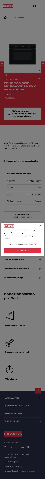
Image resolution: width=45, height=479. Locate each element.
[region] (22, 239)
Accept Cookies (22, 250)
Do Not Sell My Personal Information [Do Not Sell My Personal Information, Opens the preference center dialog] (22, 244)
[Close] (40, 225)
